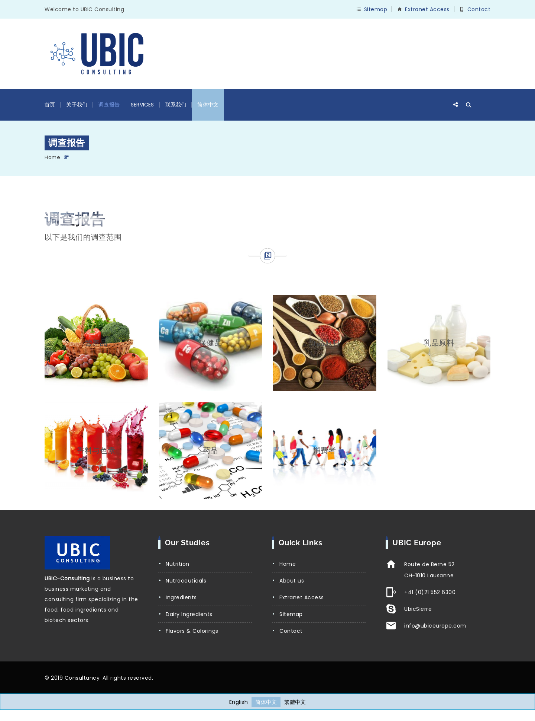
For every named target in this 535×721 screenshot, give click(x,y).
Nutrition (177, 564)
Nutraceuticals (186, 580)
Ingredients (181, 597)
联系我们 (176, 104)
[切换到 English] (239, 702)
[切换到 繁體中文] (295, 702)
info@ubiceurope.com (435, 625)
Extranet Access (427, 9)
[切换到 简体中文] (266, 702)
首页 (50, 104)
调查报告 (109, 104)
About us (291, 580)
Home (52, 157)
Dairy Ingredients (189, 614)
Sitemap (376, 9)
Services (142, 104)
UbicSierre (418, 609)
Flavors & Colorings (192, 631)
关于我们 (76, 104)
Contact (479, 9)
